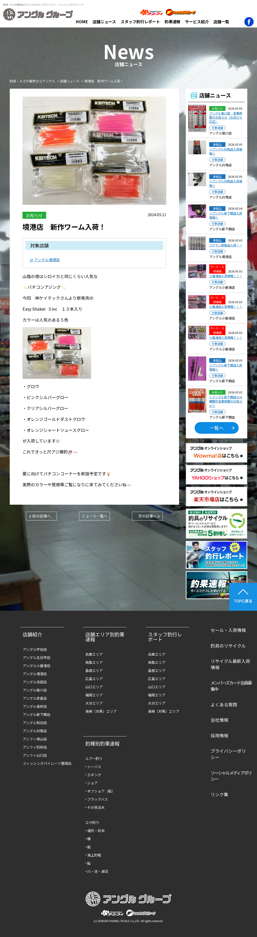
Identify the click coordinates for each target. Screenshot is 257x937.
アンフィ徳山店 (35, 739)
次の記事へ (147, 516)
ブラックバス (97, 799)
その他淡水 (96, 807)
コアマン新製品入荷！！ (225, 245)
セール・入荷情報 (228, 630)
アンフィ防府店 (35, 747)
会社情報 (219, 720)
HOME (82, 21)
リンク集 (219, 794)
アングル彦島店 (35, 698)
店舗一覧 (221, 21)
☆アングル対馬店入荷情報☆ (225, 151)
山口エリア (94, 686)
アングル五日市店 (36, 657)
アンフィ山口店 (35, 755)
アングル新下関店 (36, 714)
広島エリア (94, 678)
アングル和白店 (35, 722)
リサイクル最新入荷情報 (230, 664)
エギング (94, 774)
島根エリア (94, 670)
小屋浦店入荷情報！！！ (225, 276)
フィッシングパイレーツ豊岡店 (44, 763)
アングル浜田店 (35, 682)
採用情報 (219, 735)
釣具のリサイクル (228, 645)
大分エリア (94, 703)
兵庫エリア (94, 654)
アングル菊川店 (35, 690)
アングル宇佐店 (35, 649)
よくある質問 (224, 704)
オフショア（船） (101, 791)
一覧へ (217, 427)
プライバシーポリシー (228, 754)
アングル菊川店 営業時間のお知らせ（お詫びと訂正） (225, 117)
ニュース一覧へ (94, 516)
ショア (92, 783)
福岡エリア (94, 695)
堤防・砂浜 (96, 830)
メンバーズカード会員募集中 (231, 685)
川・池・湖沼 (97, 871)
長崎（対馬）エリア (101, 711)
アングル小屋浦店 (36, 665)
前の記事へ (41, 516)
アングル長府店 (35, 706)
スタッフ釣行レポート (140, 21)
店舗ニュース (104, 21)
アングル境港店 (47, 259)
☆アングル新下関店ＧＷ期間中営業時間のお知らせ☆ (225, 401)
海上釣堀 (94, 855)
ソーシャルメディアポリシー (231, 775)
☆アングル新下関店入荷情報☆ (225, 215)
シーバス (94, 766)
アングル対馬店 (35, 730)
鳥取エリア (94, 662)
